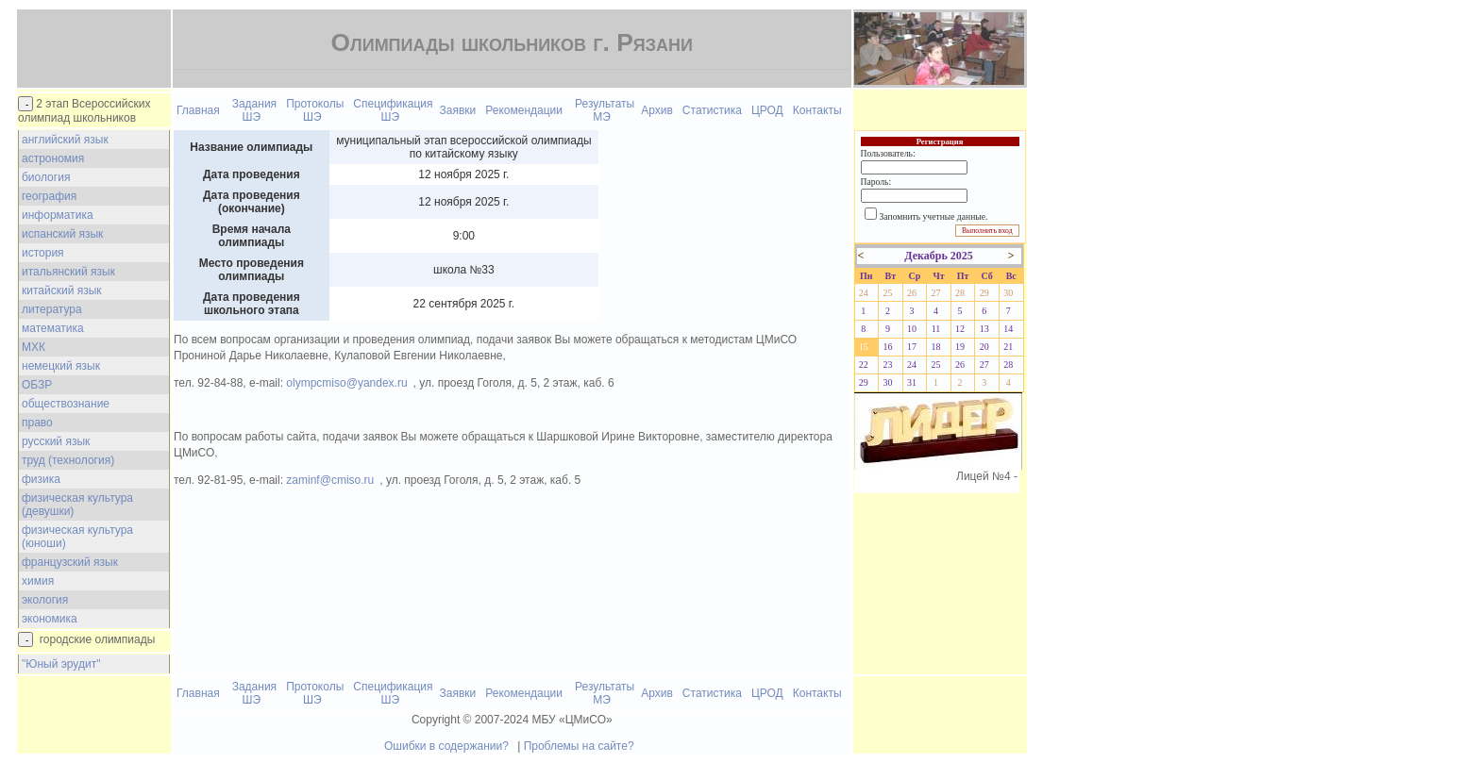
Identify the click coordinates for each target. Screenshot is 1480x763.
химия (38, 581)
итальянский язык (68, 271)
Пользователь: (888, 153)
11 (936, 328)
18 (936, 346)
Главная (198, 110)
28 (960, 293)
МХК (33, 347)
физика (41, 479)
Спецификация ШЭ (392, 110)
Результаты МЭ (604, 110)
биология (46, 177)
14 (1008, 328)
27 (936, 293)
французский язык (70, 562)
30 (1008, 293)
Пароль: (876, 181)
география (49, 196)
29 (984, 293)
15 (863, 346)
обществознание (65, 403)
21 (1008, 346)
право (37, 422)
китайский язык (62, 290)
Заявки (458, 110)
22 (863, 364)
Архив (657, 110)
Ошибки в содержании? (446, 746)
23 (887, 364)
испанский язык (62, 234)
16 (887, 346)
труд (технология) (68, 460)
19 (960, 346)
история (43, 252)
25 (887, 293)
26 (912, 293)
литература (52, 309)
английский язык (65, 139)
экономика (49, 618)
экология (45, 599)
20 (984, 346)
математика (53, 328)
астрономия (53, 158)
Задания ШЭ (254, 110)
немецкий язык (61, 366)
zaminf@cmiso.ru (330, 480)
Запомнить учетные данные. (934, 216)
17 (912, 346)
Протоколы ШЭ (315, 110)
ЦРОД (767, 110)
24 (863, 293)
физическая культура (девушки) (77, 504)
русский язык (56, 441)
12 (960, 328)
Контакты (817, 110)
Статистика (712, 110)
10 (912, 328)
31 (912, 382)
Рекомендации (524, 110)
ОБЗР (37, 384)
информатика (57, 215)
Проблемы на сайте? (579, 746)
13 (984, 328)
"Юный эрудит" (61, 664)
